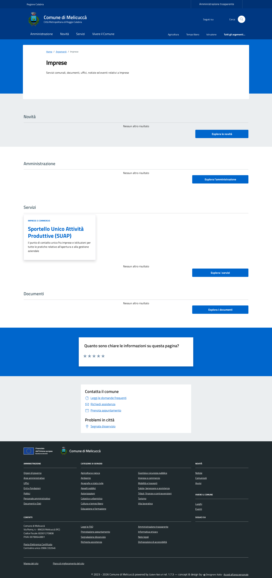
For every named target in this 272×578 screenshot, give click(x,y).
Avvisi (198, 483)
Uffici (26, 483)
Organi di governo (32, 473)
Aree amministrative (34, 478)
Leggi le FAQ (87, 527)
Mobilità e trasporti (147, 483)
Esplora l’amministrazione (220, 179)
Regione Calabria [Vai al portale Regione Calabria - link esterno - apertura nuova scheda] (35, 4)
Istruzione (211, 34)
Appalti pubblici (88, 488)
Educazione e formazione (93, 509)
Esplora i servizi (220, 273)
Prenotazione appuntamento (95, 532)
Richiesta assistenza (91, 542)
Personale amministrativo (37, 498)
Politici (27, 493)
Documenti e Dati (32, 503)
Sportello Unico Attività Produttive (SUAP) (56, 232)
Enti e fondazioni (32, 488)
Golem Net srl (156, 574)
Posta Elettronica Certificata (38, 544)
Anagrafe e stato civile (92, 483)
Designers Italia (212, 574)
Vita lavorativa (145, 503)
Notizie (198, 473)
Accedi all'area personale (236, 574)
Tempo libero (192, 34)
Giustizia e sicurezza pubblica (152, 473)
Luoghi (198, 504)
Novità (64, 34)
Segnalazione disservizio (93, 537)
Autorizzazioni (88, 493)
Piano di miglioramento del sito (68, 563)
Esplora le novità (222, 134)
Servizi (80, 34)
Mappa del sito (31, 563)
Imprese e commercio (39, 220)
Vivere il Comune (103, 34)
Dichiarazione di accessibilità (152, 542)
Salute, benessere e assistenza (154, 488)
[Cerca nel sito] (241, 19)
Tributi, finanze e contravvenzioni (155, 493)
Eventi (198, 509)
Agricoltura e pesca (90, 473)
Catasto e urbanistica (91, 498)
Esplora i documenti (220, 310)
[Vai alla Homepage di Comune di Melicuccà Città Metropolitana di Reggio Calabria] (59, 19)
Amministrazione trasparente (216, 4)
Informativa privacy (148, 532)
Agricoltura (173, 34)
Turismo (142, 498)
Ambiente (86, 478)
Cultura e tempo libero (92, 503)
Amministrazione (41, 34)
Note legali (143, 537)
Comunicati (201, 478)
